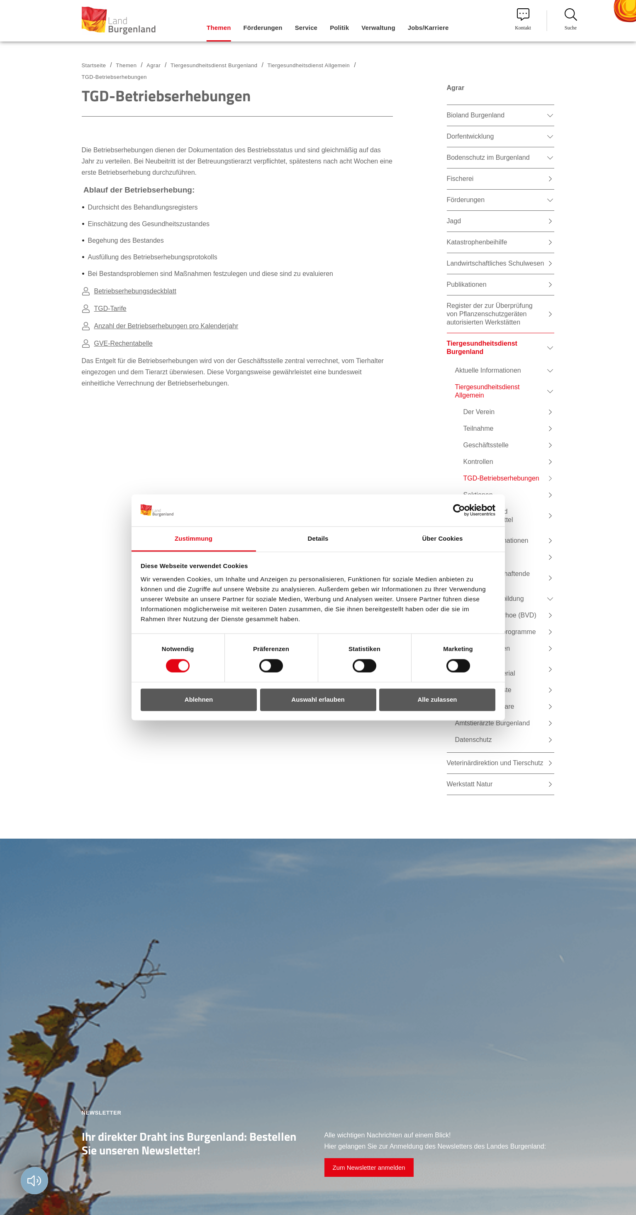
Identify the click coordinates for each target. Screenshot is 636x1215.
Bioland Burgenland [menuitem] (476, 115)
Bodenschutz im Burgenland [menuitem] (488, 157)
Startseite (94, 65)
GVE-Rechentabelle (123, 343)
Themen (126, 65)
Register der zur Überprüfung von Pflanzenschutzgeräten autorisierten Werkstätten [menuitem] (490, 314)
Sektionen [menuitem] (478, 494)
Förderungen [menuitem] (263, 27)
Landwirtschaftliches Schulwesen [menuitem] (495, 263)
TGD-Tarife (110, 308)
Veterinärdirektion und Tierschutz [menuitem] (495, 762)
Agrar (153, 65)
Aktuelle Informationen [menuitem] (488, 370)
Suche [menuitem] (571, 19)
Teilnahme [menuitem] (478, 428)
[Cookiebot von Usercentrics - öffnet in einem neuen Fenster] (459, 510)
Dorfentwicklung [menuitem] (470, 136)
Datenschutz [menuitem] (473, 739)
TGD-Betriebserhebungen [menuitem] (501, 478)
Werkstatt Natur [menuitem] (470, 784)
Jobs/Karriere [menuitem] (428, 27)
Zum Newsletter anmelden (369, 1167)
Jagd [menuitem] (454, 220)
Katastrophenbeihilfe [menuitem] (477, 242)
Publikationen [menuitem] (467, 284)
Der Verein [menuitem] (479, 411)
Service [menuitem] (306, 27)
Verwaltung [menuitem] (378, 27)
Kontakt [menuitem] (523, 19)
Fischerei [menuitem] (460, 178)
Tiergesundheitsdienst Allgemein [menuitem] (487, 391)
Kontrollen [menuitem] (478, 461)
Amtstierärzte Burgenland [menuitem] (492, 723)
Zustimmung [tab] (193, 538)
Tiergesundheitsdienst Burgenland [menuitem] (482, 347)
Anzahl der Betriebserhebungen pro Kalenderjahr (166, 325)
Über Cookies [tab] (442, 538)
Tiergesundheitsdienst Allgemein (308, 65)
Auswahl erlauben (317, 699)
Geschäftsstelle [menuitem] (486, 445)
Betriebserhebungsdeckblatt (135, 291)
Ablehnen (199, 699)
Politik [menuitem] (339, 27)
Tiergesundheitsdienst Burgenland (214, 65)
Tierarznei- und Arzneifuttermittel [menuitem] (488, 515)
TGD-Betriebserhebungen (114, 77)
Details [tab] (318, 538)
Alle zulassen (437, 699)
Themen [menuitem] (219, 27)
